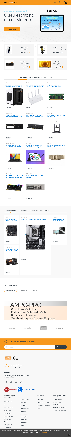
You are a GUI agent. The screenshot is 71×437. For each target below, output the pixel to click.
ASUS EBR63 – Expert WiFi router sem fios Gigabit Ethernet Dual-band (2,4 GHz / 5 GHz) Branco (35, 85)
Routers (28, 83)
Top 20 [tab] (34, 291)
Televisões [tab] (23, 291)
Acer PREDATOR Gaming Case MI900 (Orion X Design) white (13, 85)
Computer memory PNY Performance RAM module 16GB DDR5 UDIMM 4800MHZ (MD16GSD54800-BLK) (14, 116)
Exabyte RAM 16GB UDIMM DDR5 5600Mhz (35, 176)
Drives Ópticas (8, 402)
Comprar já (25, 52)
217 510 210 (15, 367)
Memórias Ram (51, 83)
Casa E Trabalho (9, 143)
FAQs (38, 408)
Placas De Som (24, 399)
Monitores (23, 411)
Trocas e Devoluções (59, 410)
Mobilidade (23, 422)
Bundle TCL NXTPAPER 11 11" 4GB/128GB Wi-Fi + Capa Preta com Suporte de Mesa (34, 146)
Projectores (7, 410)
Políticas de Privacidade (44, 405)
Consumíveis (7, 428)
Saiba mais (45, 432)
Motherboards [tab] (10, 291)
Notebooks (7, 413)
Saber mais (12, 29)
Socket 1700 (24, 217)
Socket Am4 (8, 217)
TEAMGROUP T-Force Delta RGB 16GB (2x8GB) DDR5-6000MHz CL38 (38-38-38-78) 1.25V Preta (14, 176)
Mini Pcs (49, 143)
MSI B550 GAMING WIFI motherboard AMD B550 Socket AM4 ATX (59, 220)
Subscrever (60, 347)
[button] (50, 2)
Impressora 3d (51, 113)
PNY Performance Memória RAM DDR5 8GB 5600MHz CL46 (34, 116)
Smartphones (8, 425)
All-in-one (23, 405)
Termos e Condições (43, 402)
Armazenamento (25, 414)
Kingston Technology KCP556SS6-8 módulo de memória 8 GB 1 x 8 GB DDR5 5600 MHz (55, 85)
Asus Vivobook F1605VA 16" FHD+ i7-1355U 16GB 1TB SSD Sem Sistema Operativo (13, 146)
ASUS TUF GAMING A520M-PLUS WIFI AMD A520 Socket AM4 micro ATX (11, 220)
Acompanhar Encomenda (57, 403)
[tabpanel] (35, 20)
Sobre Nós (40, 399)
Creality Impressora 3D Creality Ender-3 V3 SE (56, 116)
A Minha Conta (57, 399)
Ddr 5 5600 (29, 173)
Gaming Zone (24, 417)
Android (28, 143)
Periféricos (23, 420)
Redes (22, 425)
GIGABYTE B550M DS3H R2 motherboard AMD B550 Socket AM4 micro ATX (11, 250)
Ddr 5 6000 (8, 173)
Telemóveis (7, 419)
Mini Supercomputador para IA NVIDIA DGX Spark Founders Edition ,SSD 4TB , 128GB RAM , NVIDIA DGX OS (56, 146)
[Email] (31, 347)
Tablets (6, 422)
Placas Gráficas (8, 407)
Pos (5, 405)
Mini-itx (7, 83)
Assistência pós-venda (59, 407)
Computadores (8, 416)
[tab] (22, 77)
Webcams (23, 402)
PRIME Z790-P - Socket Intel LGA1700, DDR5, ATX (34, 219)
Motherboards (24, 408)
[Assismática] (13, 2)
